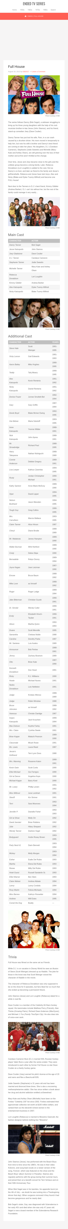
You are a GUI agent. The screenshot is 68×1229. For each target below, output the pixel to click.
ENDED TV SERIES (34, 3)
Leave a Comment (38, 71)
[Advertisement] (34, 42)
